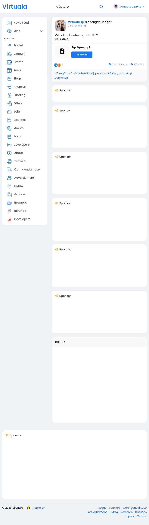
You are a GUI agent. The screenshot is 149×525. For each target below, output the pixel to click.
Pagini (15, 45)
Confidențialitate (23, 169)
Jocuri (15, 136)
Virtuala (14, 6)
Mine (13, 31)
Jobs (14, 112)
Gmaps (16, 194)
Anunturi (16, 87)
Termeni (16, 161)
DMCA (15, 186)
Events (15, 62)
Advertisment (20, 178)
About (15, 153)
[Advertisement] (74, 469)
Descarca (81, 54)
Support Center (136, 516)
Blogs (14, 79)
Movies (15, 128)
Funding (16, 95)
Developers (18, 145)
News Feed (18, 23)
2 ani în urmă (75, 25)
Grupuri (16, 54)
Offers (15, 103)
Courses (16, 120)
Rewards (17, 203)
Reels (14, 70)
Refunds (16, 211)
